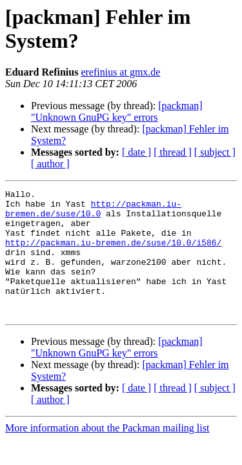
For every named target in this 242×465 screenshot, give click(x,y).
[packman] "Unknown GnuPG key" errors (117, 111)
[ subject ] (215, 152)
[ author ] (50, 163)
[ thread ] (173, 152)
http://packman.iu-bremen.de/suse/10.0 (93, 213)
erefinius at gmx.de (120, 72)
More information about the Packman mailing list (107, 453)
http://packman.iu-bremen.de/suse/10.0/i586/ (113, 254)
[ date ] (136, 152)
